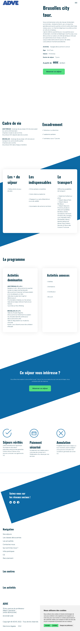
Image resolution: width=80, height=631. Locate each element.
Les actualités (8, 541)
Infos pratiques (8, 551)
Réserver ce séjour (53, 72)
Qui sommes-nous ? (10, 548)
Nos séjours (7, 534)
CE (4, 555)
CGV (19, 626)
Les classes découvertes (12, 538)
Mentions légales (9, 626)
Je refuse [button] (54, 625)
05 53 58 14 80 (8, 616)
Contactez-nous (9, 544)
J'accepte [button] (47, 625)
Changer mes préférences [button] (66, 625)
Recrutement (8, 558)
